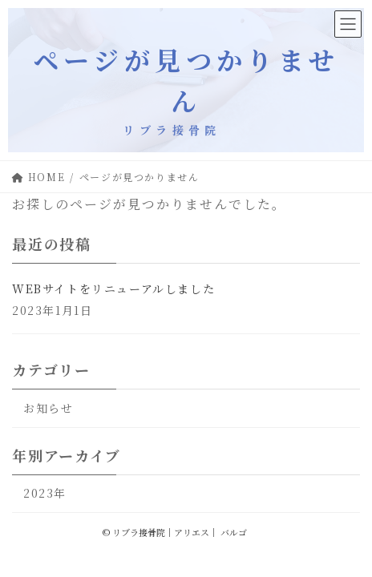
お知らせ (48, 408)
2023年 (45, 493)
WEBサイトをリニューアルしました (113, 288)
